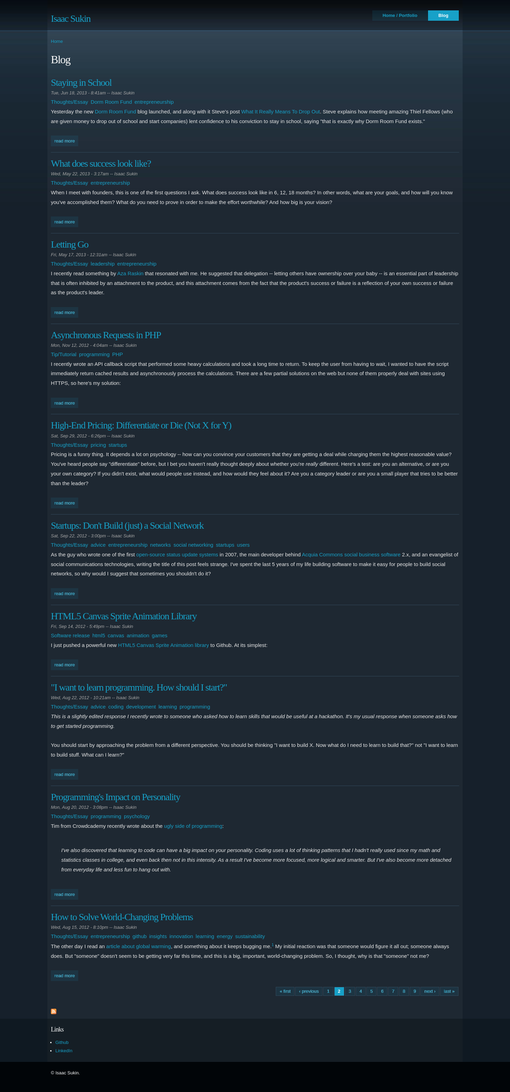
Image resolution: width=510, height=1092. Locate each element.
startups (118, 445)
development (141, 707)
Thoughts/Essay (69, 102)
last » (449, 991)
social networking (193, 545)
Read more (66, 140)
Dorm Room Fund (111, 102)
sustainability (250, 936)
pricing (98, 445)
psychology (137, 816)
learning (167, 707)
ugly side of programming (193, 826)
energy (225, 936)
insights (158, 936)
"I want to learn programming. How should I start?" (139, 687)
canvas (116, 635)
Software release (70, 635)
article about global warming (138, 946)
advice (98, 545)
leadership (103, 264)
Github (62, 1042)
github (140, 936)
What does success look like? (101, 163)
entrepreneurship (154, 102)
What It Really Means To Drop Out (280, 111)
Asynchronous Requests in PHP (106, 335)
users (243, 545)
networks (160, 545)
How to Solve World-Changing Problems (122, 916)
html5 (98, 635)
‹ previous (309, 991)
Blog (443, 15)
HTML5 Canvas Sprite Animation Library (124, 616)
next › (430, 991)
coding (116, 707)
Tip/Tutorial (63, 354)
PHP (117, 354)
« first (285, 991)
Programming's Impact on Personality (115, 797)
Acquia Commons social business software (351, 554)
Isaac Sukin (70, 18)
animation (138, 635)
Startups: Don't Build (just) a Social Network (127, 525)
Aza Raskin (130, 273)
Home (57, 41)
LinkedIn (63, 1050)
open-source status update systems (177, 554)
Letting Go (69, 244)
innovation (181, 936)
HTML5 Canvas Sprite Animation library (163, 645)
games (159, 635)
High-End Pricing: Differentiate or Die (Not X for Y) (141, 425)
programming (94, 354)
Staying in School (81, 82)
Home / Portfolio (400, 15)
